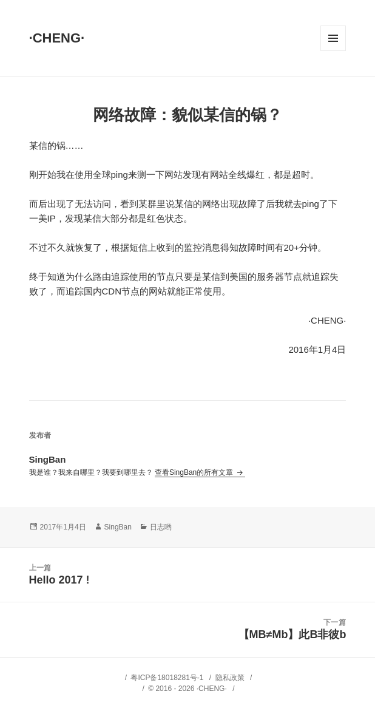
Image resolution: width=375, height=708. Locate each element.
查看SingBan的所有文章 (195, 472)
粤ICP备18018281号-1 (166, 677)
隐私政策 (230, 677)
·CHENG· (57, 38)
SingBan (118, 527)
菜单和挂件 (333, 38)
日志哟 (161, 527)
